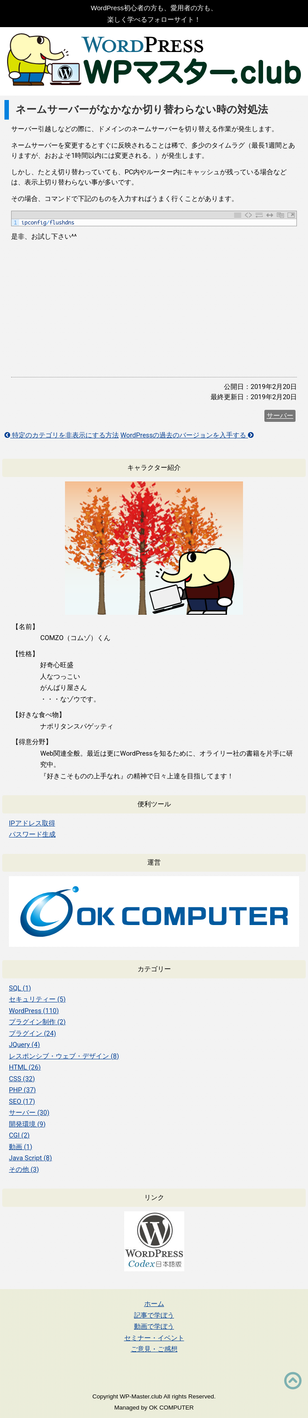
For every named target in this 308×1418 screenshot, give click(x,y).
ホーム (154, 1303)
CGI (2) (19, 1135)
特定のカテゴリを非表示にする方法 (61, 435)
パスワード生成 (32, 834)
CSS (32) (22, 1079)
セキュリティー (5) (37, 999)
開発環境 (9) (27, 1124)
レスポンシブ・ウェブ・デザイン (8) (64, 1056)
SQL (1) (20, 988)
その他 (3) (24, 1170)
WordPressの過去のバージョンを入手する (187, 435)
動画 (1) (20, 1147)
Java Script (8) (30, 1158)
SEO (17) (22, 1102)
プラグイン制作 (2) (37, 1022)
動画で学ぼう (154, 1326)
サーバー (280, 416)
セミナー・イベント (154, 1338)
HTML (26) (25, 1067)
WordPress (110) (34, 1011)
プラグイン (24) (32, 1033)
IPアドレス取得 (32, 823)
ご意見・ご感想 (154, 1349)
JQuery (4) (24, 1045)
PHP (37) (22, 1090)
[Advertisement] (154, 310)
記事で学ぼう (154, 1315)
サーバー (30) (29, 1113)
